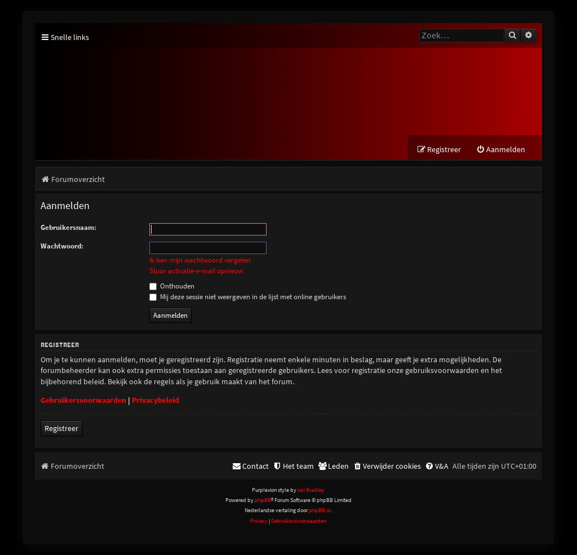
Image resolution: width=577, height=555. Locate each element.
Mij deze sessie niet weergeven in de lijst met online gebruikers (247, 296)
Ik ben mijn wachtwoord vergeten (200, 260)
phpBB (263, 500)
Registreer (61, 428)
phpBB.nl (320, 510)
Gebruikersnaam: (68, 227)
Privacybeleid (155, 400)
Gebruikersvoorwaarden (83, 400)
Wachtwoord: (62, 246)
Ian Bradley (311, 490)
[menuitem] (500, 149)
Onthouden (171, 286)
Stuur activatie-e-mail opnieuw (196, 271)
